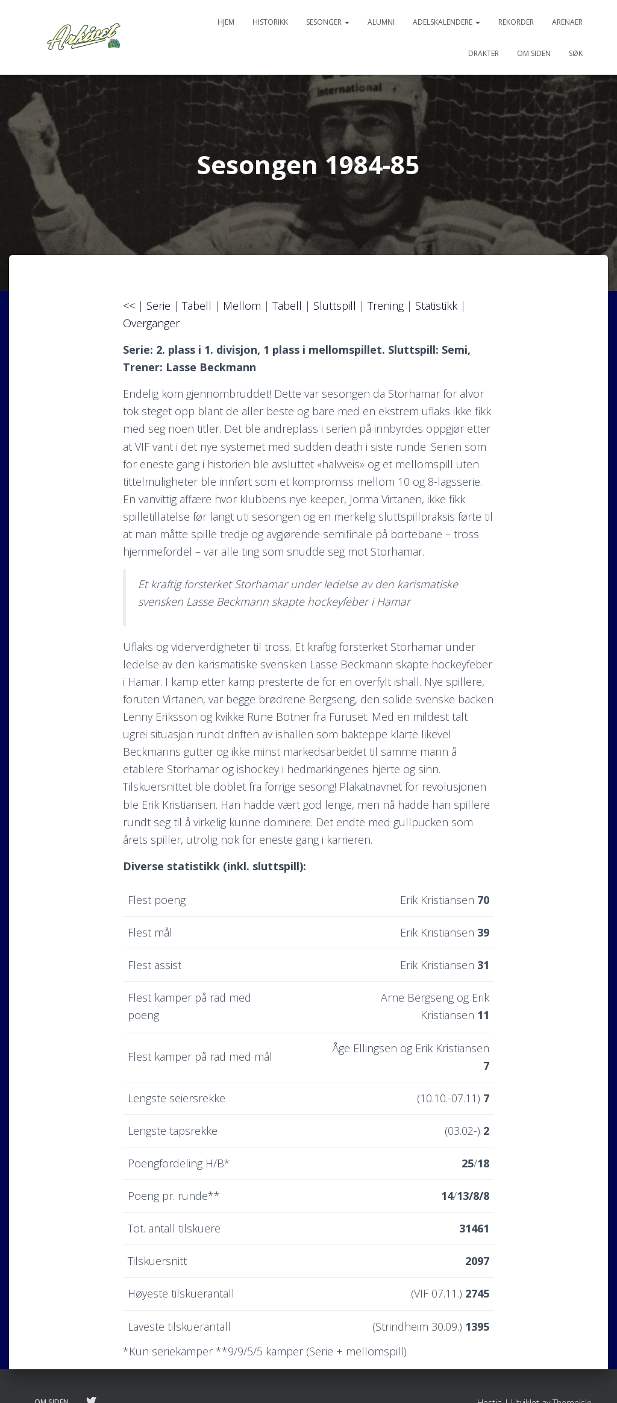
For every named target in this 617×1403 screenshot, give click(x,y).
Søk (576, 53)
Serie (158, 305)
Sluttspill (334, 305)
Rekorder (516, 22)
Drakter (483, 53)
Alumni (381, 22)
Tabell (196, 305)
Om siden (534, 53)
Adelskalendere (446, 22)
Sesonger (327, 22)
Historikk (270, 22)
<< (130, 305)
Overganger (151, 323)
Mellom (242, 305)
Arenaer (567, 22)
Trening (386, 305)
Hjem (226, 22)
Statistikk (436, 305)
